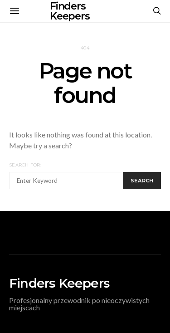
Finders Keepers (59, 283)
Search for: (25, 165)
